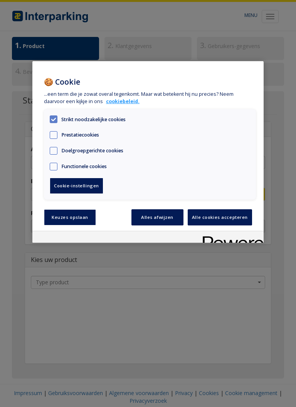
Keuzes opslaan (70, 217)
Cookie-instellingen (76, 185)
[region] (148, 152)
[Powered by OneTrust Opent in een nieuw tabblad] (230, 238)
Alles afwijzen (157, 217)
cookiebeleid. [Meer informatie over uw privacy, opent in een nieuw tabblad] (123, 101)
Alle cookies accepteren (220, 217)
